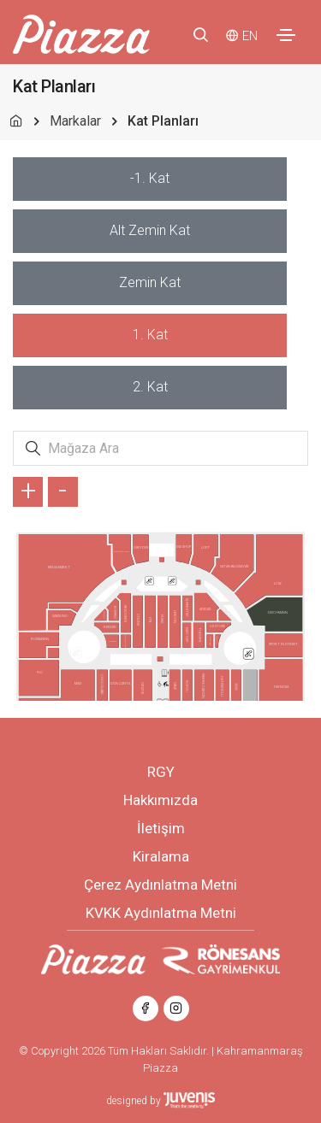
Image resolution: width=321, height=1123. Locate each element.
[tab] (150, 179)
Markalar (75, 121)
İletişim (161, 828)
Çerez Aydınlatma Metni (160, 884)
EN (250, 36)
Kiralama (161, 856)
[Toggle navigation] (285, 35)
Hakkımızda (160, 799)
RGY (161, 771)
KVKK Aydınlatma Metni (161, 912)
